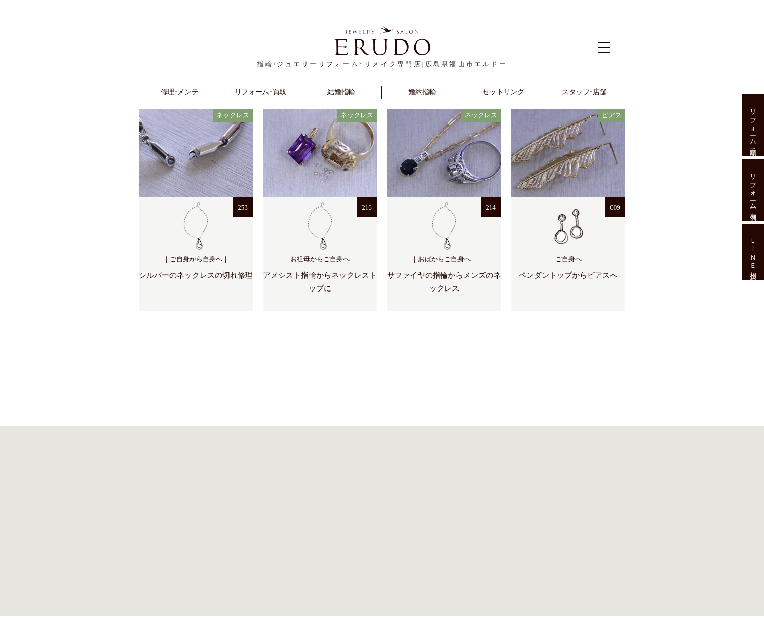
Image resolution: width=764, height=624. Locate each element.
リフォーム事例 (753, 190)
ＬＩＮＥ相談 (753, 252)
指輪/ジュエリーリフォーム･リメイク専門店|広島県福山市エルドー (382, 64)
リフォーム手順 (753, 125)
